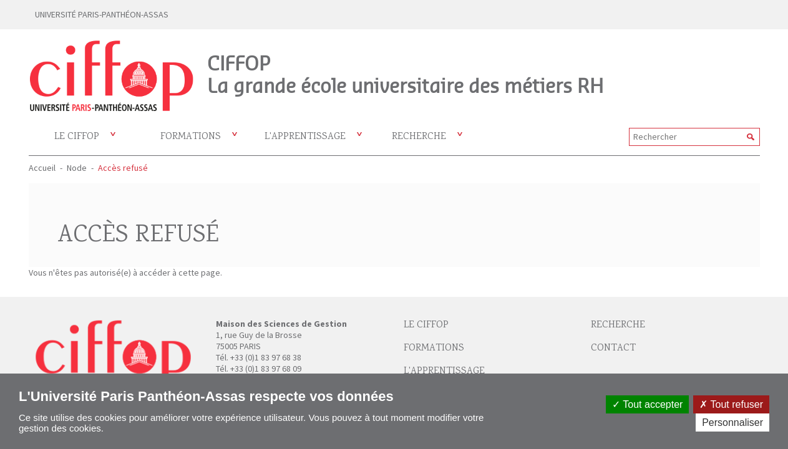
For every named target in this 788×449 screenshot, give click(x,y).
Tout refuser (731, 404)
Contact (613, 348)
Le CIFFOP (76, 137)
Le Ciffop (426, 325)
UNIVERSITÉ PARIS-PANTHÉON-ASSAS (101, 14)
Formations (190, 137)
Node (77, 167)
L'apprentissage (305, 137)
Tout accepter (647, 404)
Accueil (42, 167)
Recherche (419, 137)
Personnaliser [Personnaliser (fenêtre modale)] (732, 422)
